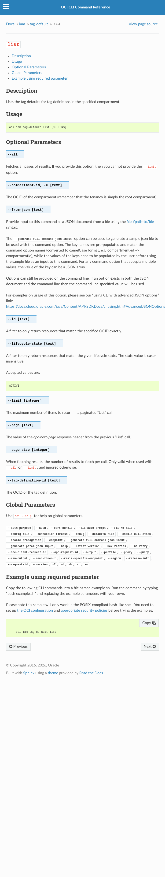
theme (53, 673)
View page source (143, 24)
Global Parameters (27, 73)
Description (21, 56)
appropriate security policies (84, 610)
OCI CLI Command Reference (85, 7)
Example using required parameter (40, 78)
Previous (18, 646)
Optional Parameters (29, 67)
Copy (149, 623)
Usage (17, 61)
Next (150, 646)
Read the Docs (91, 673)
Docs (10, 24)
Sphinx (28, 673)
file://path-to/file (140, 222)
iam (22, 24)
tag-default (39, 24)
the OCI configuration (35, 610)
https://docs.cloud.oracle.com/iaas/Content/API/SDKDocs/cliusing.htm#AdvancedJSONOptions (85, 306)
